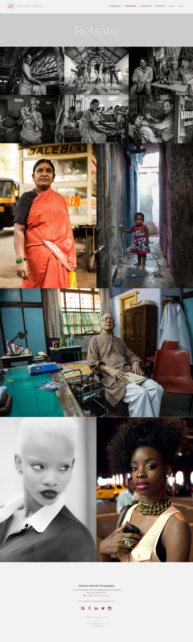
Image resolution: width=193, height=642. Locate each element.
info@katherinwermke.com (98, 595)
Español (172, 6)
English (180, 6)
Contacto (160, 6)
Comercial (116, 6)
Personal (131, 6)
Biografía (146, 6)
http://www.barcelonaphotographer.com (96, 601)
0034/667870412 (98, 592)
